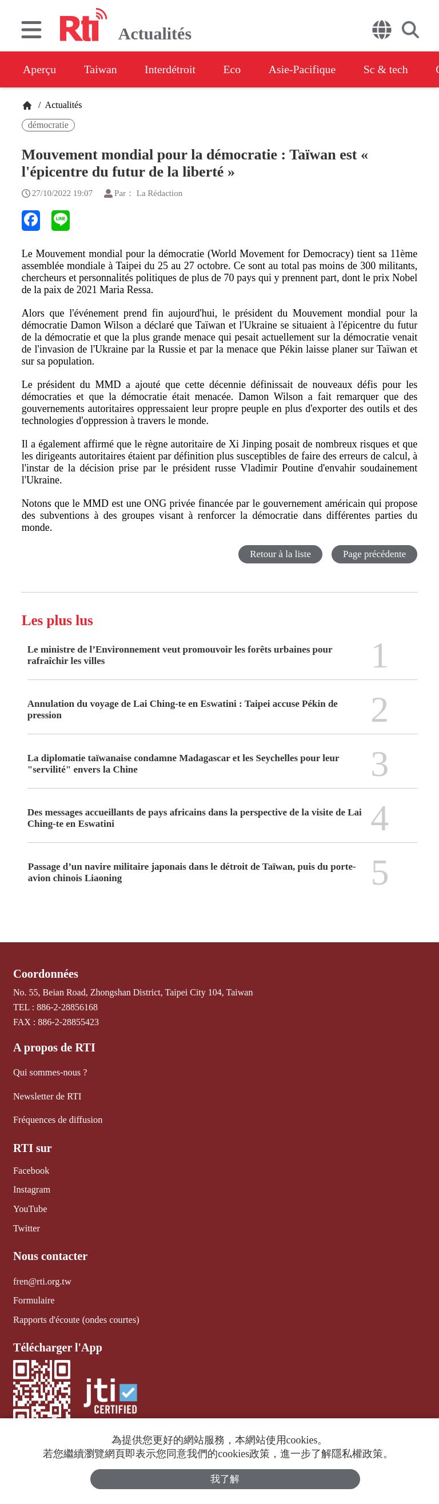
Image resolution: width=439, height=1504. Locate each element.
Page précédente (374, 554)
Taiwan (102, 69)
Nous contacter (49, 1254)
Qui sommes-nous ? (49, 1072)
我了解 (225, 1479)
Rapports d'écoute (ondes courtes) (75, 1317)
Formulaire (33, 1298)
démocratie (48, 125)
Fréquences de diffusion (57, 1119)
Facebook (31, 1169)
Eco (236, 69)
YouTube (29, 1207)
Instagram (31, 1188)
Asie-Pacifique (308, 69)
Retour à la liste (279, 554)
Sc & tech (392, 69)
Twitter (26, 1226)
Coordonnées (45, 973)
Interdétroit (172, 69)
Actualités (62, 105)
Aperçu (40, 69)
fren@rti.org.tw (41, 1279)
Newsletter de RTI (46, 1096)
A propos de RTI (53, 1047)
